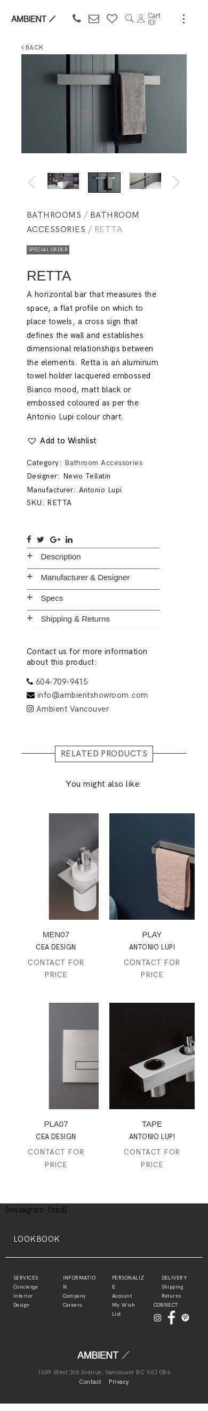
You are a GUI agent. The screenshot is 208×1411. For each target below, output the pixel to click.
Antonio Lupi (100, 489)
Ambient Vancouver (68, 709)
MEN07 (56, 934)
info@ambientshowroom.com (92, 695)
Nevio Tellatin (87, 476)
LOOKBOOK (36, 1239)
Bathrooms (54, 215)
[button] (62, 441)
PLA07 (56, 1123)
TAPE (152, 1123)
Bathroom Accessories (104, 462)
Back (32, 48)
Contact (90, 1382)
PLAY (152, 934)
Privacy (119, 1382)
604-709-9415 (62, 682)
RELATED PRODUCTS (104, 754)
